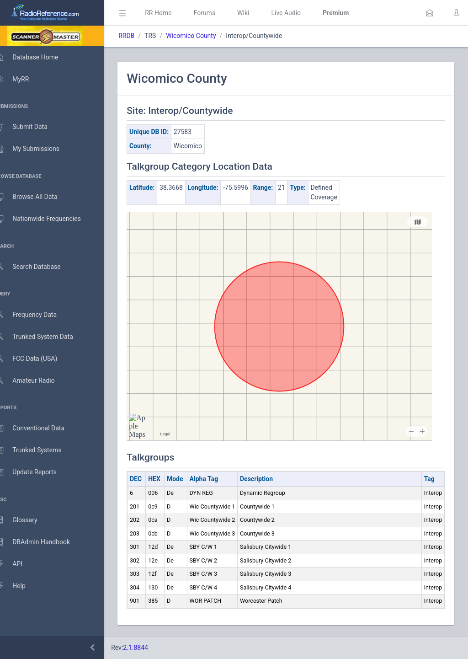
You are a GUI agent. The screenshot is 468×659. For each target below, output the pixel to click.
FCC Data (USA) (35, 359)
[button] (429, 12)
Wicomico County (204, 35)
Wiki (256, 12)
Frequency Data (35, 315)
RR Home (171, 12)
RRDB (140, 35)
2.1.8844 (148, 647)
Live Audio (299, 12)
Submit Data (30, 127)
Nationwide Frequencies (47, 219)
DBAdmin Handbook (41, 542)
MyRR (21, 79)
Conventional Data (39, 428)
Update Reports (35, 472)
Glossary (25, 520)
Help (19, 586)
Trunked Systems (37, 450)
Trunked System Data (43, 337)
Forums (218, 12)
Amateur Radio (34, 381)
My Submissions (36, 149)
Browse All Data (35, 197)
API (18, 564)
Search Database (37, 267)
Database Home (35, 57)
